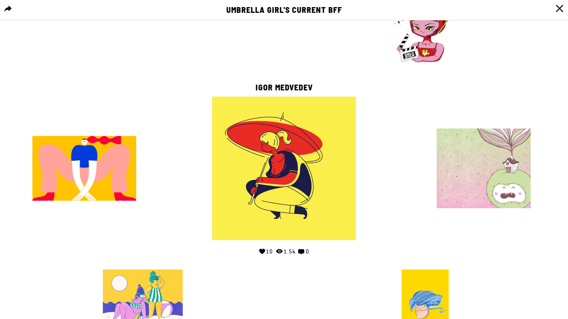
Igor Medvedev (284, 87)
